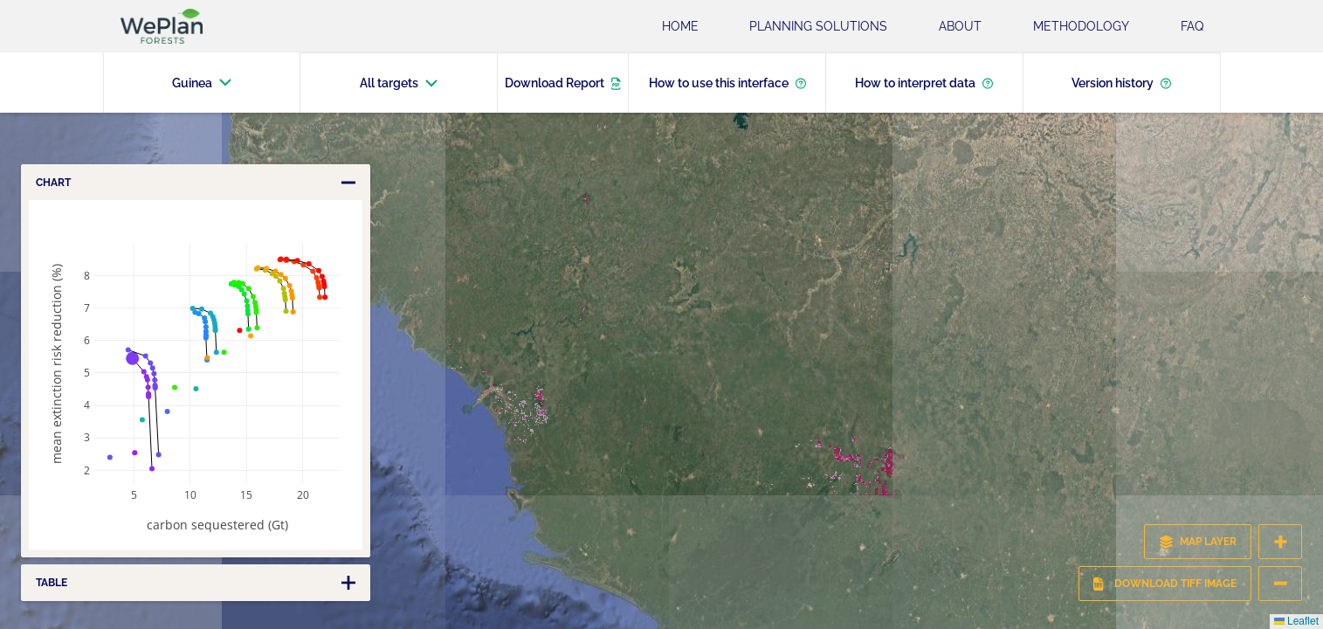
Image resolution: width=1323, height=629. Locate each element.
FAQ (1192, 26)
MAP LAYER (1198, 542)
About (960, 26)
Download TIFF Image (1165, 584)
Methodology (1081, 26)
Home (680, 26)
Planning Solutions (818, 26)
